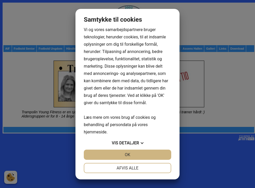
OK (127, 154)
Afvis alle (127, 168)
